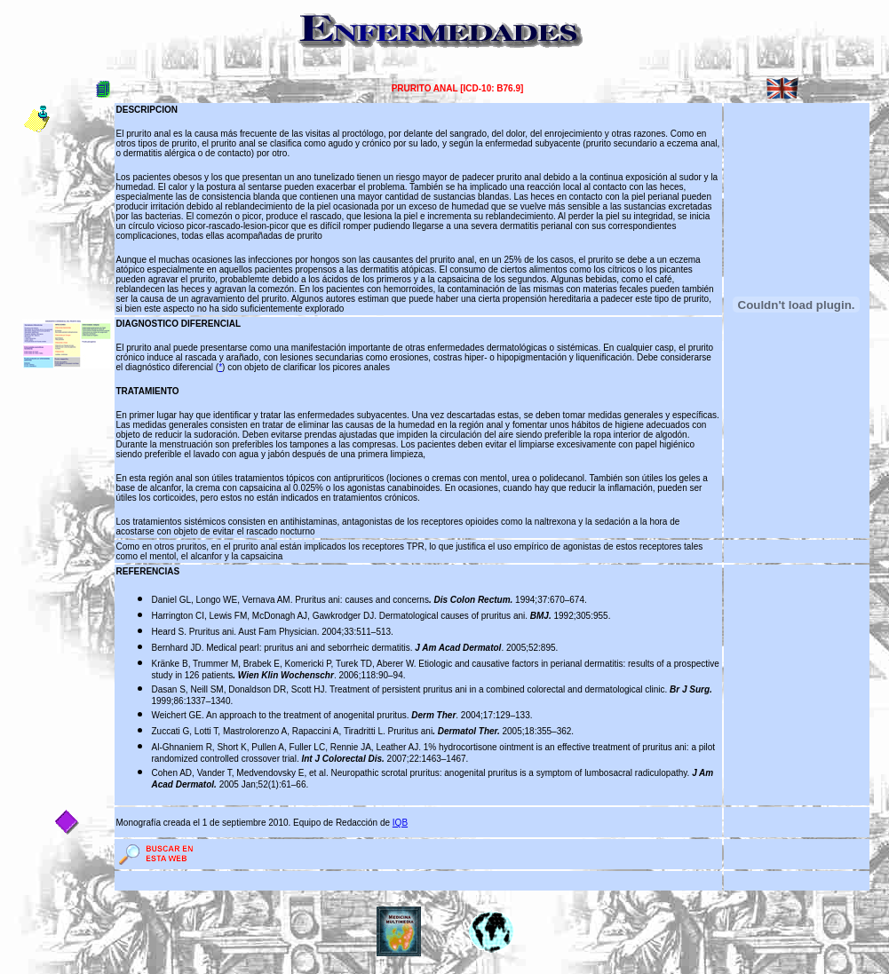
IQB (400, 823)
